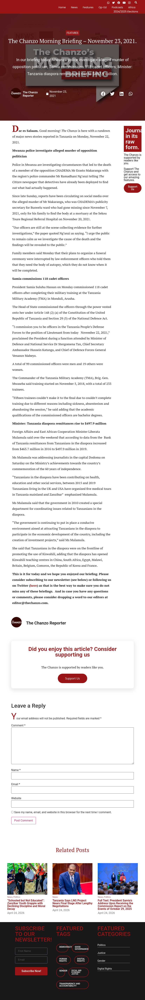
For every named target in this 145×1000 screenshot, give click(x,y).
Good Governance (81, 948)
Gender (63, 971)
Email (15, 784)
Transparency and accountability (69, 984)
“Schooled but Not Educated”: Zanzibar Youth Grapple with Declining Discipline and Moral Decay (26, 905)
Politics (16, 897)
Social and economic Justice (76, 972)
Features (88, 7)
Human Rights (63, 960)
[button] (136, 3)
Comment (18, 725)
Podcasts (117, 7)
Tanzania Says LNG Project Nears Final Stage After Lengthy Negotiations (72, 903)
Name (16, 770)
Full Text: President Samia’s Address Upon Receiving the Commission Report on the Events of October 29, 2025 (115, 905)
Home (62, 7)
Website (16, 798)
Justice (101, 953)
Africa (131, 7)
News (74, 7)
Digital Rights (81, 960)
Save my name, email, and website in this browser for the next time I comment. (63, 812)
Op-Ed (102, 7)
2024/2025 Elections (126, 11)
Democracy (65, 947)
